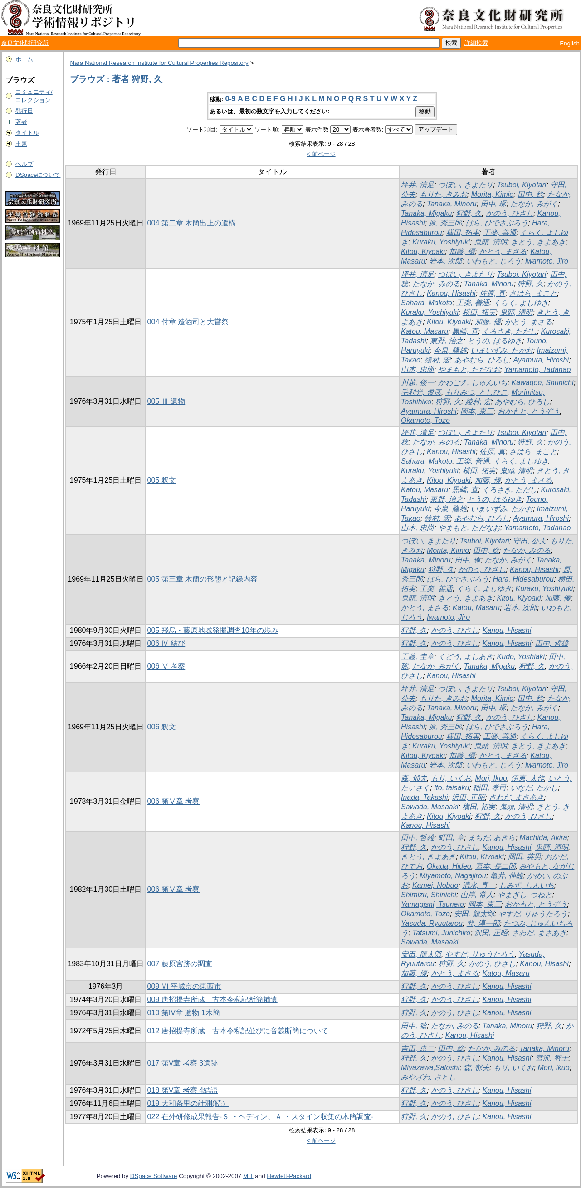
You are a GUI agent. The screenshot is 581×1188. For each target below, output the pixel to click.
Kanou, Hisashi (451, 293)
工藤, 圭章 (417, 656)
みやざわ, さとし (428, 1077)
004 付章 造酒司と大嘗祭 (188, 322)
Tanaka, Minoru (452, 204)
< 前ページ (321, 154)
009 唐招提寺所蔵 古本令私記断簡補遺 (212, 999)
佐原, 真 (492, 293)
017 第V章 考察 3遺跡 (182, 1063)
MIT (248, 1176)
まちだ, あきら (492, 837)
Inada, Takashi (424, 797)
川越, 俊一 (417, 382)
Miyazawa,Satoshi (430, 1067)
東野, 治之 (446, 341)
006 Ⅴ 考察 (166, 666)
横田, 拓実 (462, 232)
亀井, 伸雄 (506, 876)
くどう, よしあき (465, 656)
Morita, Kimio (492, 194)
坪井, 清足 (417, 185)
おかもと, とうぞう (529, 411)
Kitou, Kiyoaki (423, 251)
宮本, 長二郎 (495, 866)
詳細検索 (476, 42)
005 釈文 (161, 480)
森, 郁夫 (414, 778)
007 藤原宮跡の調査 (179, 964)
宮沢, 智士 (551, 1058)
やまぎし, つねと (525, 895)
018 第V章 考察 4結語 (182, 1090)
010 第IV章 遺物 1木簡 (183, 1013)
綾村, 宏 (437, 360)
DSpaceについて (37, 174)
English (570, 43)
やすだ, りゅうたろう (533, 914)
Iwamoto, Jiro (546, 261)
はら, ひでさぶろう (497, 223)
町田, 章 (451, 837)
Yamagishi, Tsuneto (432, 904)
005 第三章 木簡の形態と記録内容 (202, 579)
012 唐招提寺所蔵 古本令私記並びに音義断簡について (237, 1031)
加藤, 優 (462, 251)
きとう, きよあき (538, 242)
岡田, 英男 (524, 856)
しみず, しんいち (526, 885)
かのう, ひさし (509, 213)
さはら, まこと (533, 293)
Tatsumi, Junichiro (441, 933)
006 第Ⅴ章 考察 (173, 801)
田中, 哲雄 (551, 643)
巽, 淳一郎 (483, 923)
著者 (21, 121)
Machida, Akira (543, 837)
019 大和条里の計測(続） (188, 1103)
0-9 (230, 99)
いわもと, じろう (493, 261)
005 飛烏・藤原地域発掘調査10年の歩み (212, 630)
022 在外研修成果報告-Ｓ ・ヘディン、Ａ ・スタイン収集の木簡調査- (260, 1116)
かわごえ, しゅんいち (473, 382)
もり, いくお (451, 778)
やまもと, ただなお (469, 369)
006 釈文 (161, 727)
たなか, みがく (534, 204)
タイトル (27, 132)
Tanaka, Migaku (426, 213)
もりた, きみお (443, 194)
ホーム (24, 59)
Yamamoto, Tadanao (537, 369)
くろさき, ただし (509, 331)
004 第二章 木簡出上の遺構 (191, 223)
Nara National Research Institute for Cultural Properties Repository (159, 62)
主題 (21, 143)
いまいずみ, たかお (502, 350)
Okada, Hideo (449, 866)
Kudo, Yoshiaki (521, 656)
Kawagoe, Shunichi (543, 382)
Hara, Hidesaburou (523, 579)
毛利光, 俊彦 (421, 392)
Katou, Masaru (424, 331)
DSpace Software (153, 1176)
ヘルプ (24, 164)
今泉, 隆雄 (450, 350)
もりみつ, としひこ (476, 392)
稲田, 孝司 (489, 788)
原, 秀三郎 (445, 223)
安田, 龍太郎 (474, 914)
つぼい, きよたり (465, 185)
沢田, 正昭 (468, 797)
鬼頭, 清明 (490, 242)
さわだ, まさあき (516, 797)
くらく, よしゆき (520, 303)
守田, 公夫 (529, 541)
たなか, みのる (436, 284)
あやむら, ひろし (481, 360)
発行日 (24, 111)
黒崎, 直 (465, 331)
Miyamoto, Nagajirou (453, 876)
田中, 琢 (494, 204)
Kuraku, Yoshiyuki (441, 242)
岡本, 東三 (476, 411)
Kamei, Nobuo (435, 885)
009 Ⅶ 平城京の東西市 (184, 986)
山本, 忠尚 (417, 369)
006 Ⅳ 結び (166, 643)
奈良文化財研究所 (25, 42)
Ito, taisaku (451, 788)
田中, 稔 (530, 194)
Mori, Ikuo (491, 778)
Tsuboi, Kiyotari (522, 185)
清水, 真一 (478, 885)
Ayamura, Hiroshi (541, 360)
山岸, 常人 (476, 895)
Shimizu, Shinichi (428, 895)
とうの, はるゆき (494, 341)
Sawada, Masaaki (429, 807)
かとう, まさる (503, 251)
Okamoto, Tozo (425, 420)
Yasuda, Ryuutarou (432, 923)
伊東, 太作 (527, 778)
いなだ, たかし (534, 788)
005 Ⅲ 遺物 (166, 401)
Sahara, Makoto (426, 303)
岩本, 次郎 (445, 261)
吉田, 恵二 (417, 1048)
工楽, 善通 (499, 232)
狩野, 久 (469, 213)
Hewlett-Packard (289, 1176)
